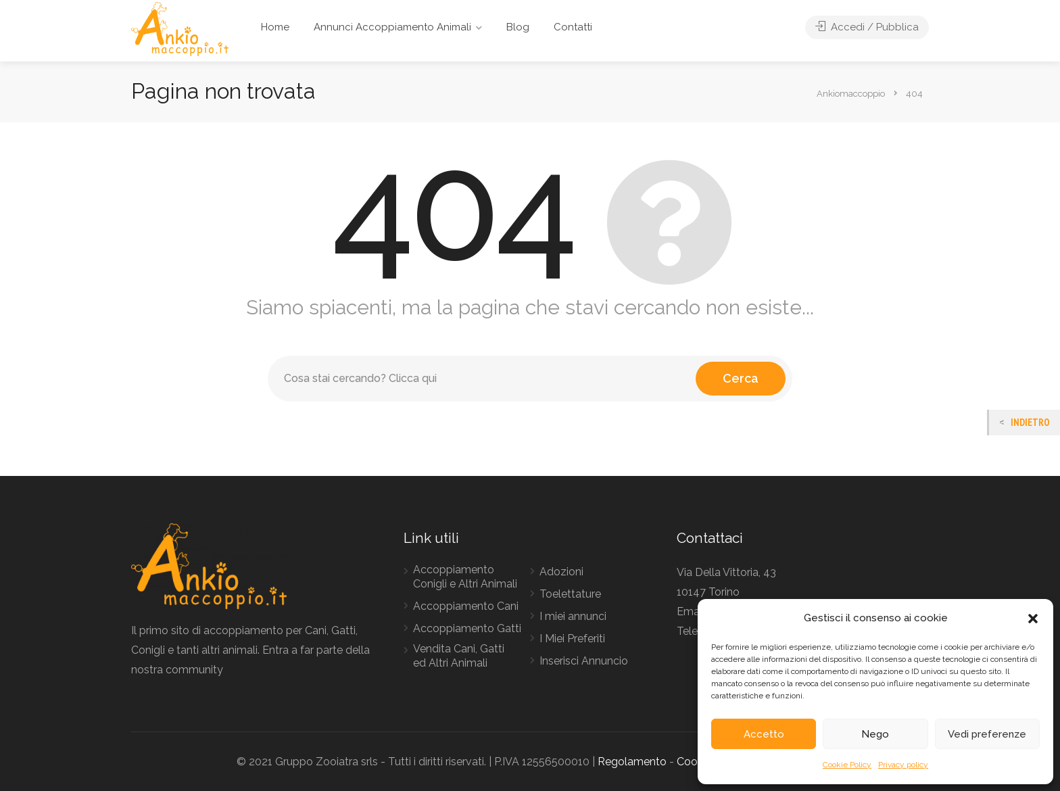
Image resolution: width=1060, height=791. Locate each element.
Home (275, 27)
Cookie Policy (847, 764)
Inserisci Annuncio (583, 660)
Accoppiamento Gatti (467, 628)
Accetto (764, 734)
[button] (1033, 618)
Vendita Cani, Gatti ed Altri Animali (458, 655)
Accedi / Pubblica (867, 27)
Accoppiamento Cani (466, 606)
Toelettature (570, 594)
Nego (875, 734)
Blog (517, 27)
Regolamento (632, 761)
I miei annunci (572, 616)
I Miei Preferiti (572, 638)
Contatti (573, 27)
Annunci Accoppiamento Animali (392, 27)
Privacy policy (903, 764)
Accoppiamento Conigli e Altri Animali (465, 576)
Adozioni (561, 571)
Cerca (740, 378)
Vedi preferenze (987, 734)
